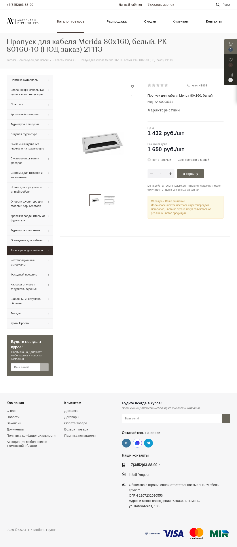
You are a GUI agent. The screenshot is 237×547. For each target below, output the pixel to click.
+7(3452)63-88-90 (20, 4)
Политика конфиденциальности (31, 435)
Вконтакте (126, 443)
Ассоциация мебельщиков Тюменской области (27, 444)
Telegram (148, 443)
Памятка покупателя (80, 435)
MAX (137, 443)
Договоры (71, 417)
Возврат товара (76, 429)
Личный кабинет (130, 4)
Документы (15, 429)
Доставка (71, 411)
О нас (11, 411)
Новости (13, 417)
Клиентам (72, 403)
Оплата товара (75, 423)
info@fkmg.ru (139, 474)
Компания (15, 403)
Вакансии (14, 423)
